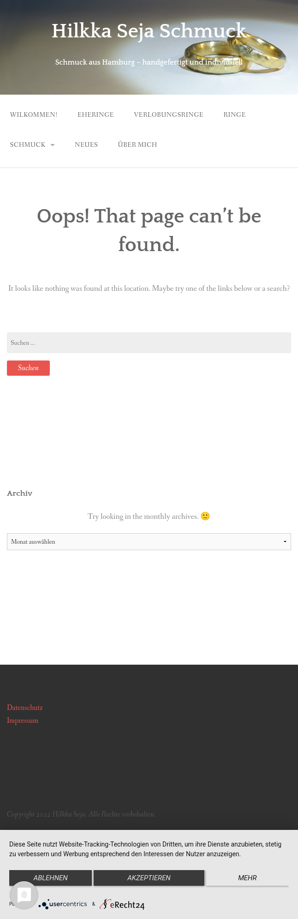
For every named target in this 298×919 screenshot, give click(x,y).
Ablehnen (51, 878)
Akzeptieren (148, 878)
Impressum (22, 721)
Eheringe (95, 115)
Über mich (137, 145)
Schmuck (28, 145)
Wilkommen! (34, 115)
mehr (247, 878)
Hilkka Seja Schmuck (149, 31)
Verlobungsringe (168, 115)
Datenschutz (25, 708)
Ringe (235, 115)
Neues (86, 145)
